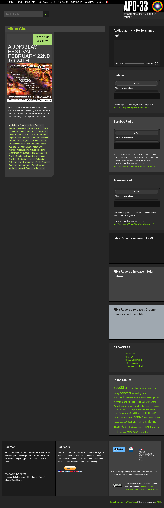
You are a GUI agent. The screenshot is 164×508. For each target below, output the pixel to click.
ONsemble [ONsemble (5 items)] (122, 422)
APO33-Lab (130, 354)
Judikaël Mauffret (17, 144)
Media (100, 2)
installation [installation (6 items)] (145, 410)
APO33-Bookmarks (133, 360)
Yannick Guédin (25, 168)
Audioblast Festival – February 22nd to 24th (29, 53)
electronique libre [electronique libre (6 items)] (153, 398)
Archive (89, 2)
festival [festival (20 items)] (138, 406)
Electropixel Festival (134, 366)
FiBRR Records (131, 363)
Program (30, 2)
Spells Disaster (42, 162)
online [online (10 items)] (116, 422)
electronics (43, 131)
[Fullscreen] (156, 63)
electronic (31, 131)
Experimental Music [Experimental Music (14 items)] (124, 406)
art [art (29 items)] (126, 388)
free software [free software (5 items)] (155, 406)
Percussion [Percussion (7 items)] (138, 422)
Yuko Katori (39, 168)
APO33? (10, 2)
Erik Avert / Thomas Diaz (36, 134)
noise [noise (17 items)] (157, 417)
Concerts (39, 125)
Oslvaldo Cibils (30, 156)
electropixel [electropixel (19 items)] (120, 401)
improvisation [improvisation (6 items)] (136, 410)
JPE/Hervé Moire (38, 140)
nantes (12, 150)
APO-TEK (129, 357)
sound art (29, 162)
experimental (15, 137)
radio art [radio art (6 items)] (130, 427)
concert (44, 128)
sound (21, 162)
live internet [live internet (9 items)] (118, 417)
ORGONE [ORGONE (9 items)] (130, 422)
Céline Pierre (33, 128)
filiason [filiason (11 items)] (146, 406)
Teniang (12, 165)
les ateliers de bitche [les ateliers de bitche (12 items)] (144, 413)
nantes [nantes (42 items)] (139, 417)
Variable (13, 168)
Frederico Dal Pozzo (40, 137)
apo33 (12, 128)
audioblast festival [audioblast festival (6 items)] (145, 388)
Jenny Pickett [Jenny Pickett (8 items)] (119, 413)
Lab (53, 2)
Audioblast (14, 125)
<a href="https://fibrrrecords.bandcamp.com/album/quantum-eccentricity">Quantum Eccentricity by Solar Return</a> (137, 288)
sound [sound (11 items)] (146, 427)
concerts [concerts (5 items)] (134, 394)
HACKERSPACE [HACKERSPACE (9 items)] (120, 410)
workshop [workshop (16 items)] (144, 432)
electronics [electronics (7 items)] (142, 398)
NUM (11, 156)
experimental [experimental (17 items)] (148, 402)
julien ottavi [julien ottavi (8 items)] (129, 413)
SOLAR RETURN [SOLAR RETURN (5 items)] (138, 427)
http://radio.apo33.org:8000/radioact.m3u (133, 107)
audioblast (21, 128)
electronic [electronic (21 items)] (119, 397)
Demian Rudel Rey (17, 131)
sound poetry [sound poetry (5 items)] (122, 432)
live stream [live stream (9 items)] (128, 417)
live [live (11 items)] (155, 413)
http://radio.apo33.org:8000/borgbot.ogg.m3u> (135, 166)
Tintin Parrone (38, 165)
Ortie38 (18, 156)
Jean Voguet (23, 140)
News (19, 2)
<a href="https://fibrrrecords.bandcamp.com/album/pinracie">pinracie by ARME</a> (137, 250)
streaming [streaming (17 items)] (132, 432)
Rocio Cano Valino (26, 159)
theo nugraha (24, 165)
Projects (63, 2)
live (28, 144)
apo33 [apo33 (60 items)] (119, 387)
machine (35, 144)
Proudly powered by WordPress (123, 502)
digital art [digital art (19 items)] (142, 393)
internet (12, 140)
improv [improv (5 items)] (129, 410)
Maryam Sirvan (24, 147)
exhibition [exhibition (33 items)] (134, 402)
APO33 (158, 502)
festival (26, 137)
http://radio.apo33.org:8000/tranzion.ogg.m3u (135, 224)
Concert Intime (27, 125)
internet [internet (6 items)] (152, 410)
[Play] (117, 63)
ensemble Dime (16, 134)
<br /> (137, 89)
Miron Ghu (37, 147)
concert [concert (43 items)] (125, 393)
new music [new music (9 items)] (148, 417)
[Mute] (152, 63)
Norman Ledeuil (39, 153)
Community (76, 2)
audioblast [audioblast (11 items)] (134, 388)
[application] (137, 53)
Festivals (43, 2)
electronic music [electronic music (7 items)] (132, 398)
